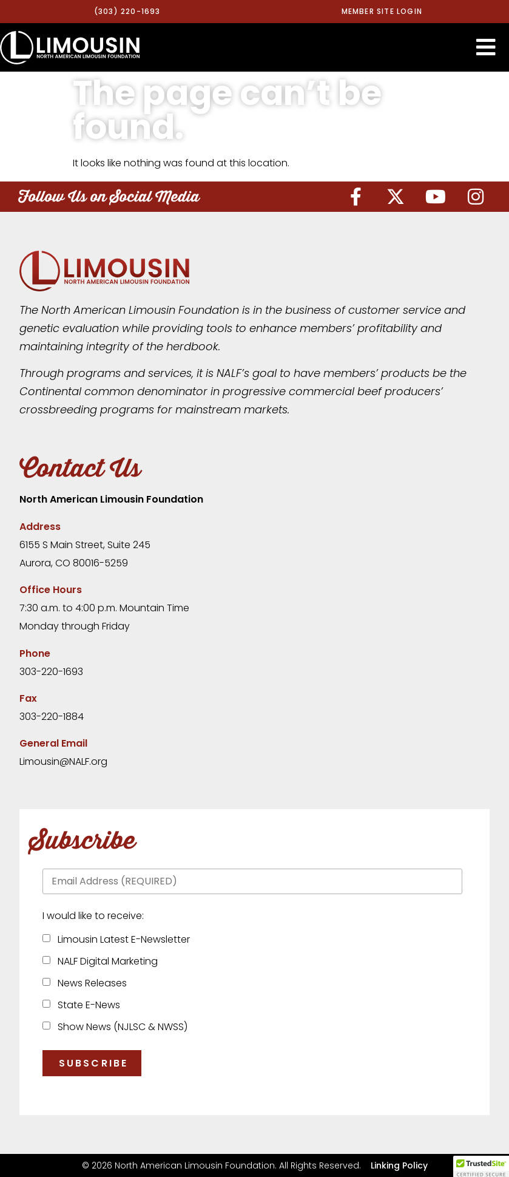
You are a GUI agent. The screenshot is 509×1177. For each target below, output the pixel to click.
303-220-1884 (51, 717)
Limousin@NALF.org (63, 761)
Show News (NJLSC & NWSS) (120, 1027)
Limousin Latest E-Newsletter (121, 939)
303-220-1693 (51, 672)
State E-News (86, 1005)
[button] (486, 47)
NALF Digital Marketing (105, 961)
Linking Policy (399, 1165)
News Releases (90, 983)
